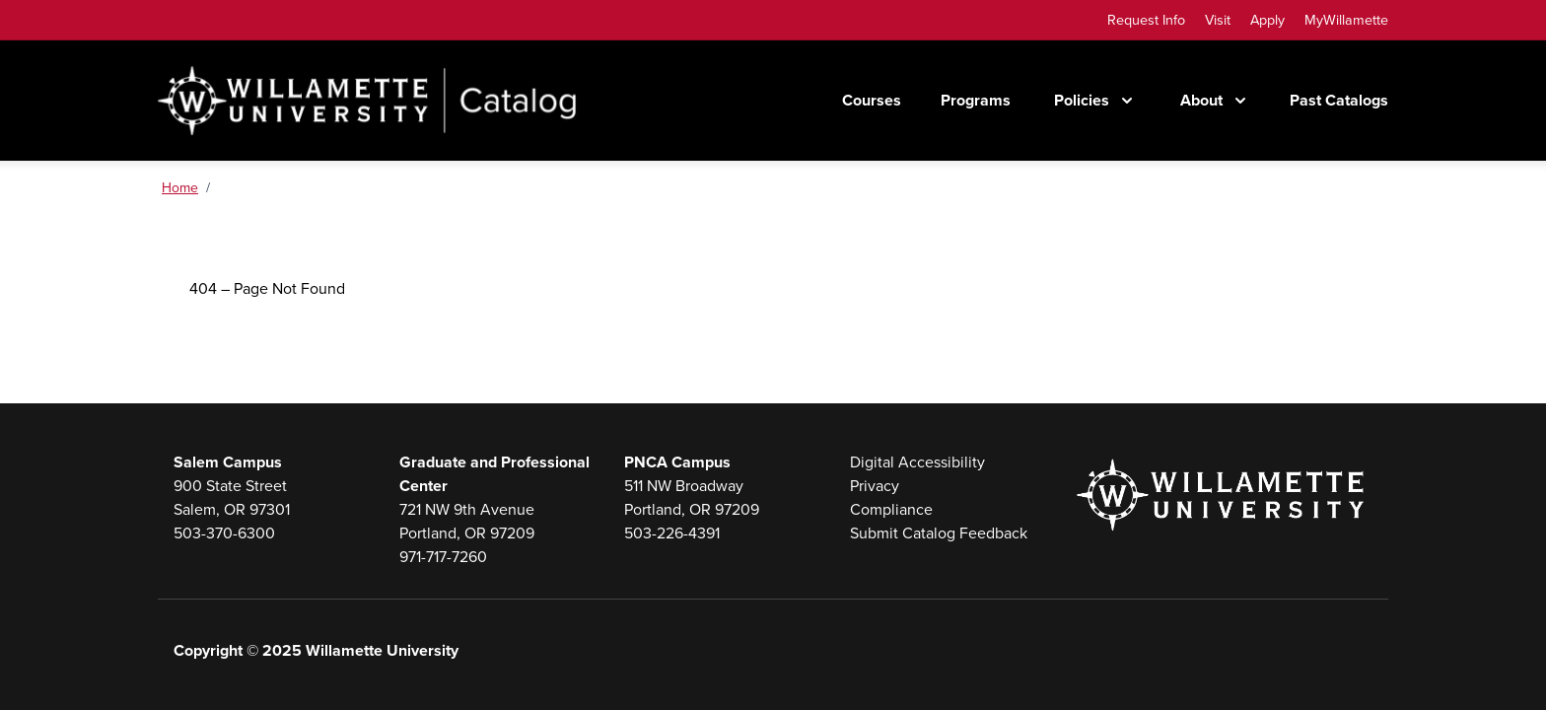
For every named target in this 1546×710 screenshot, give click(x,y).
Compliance (891, 509)
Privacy (874, 485)
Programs (976, 100)
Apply (1267, 20)
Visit (1217, 20)
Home (180, 188)
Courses (871, 100)
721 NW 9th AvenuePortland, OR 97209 (466, 521)
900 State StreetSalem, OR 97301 (232, 497)
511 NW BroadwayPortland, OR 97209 (691, 497)
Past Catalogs (1339, 100)
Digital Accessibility (917, 462)
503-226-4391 (672, 533)
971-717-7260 (443, 556)
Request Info (1146, 20)
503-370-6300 (224, 533)
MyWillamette (1346, 20)
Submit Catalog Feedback (938, 533)
